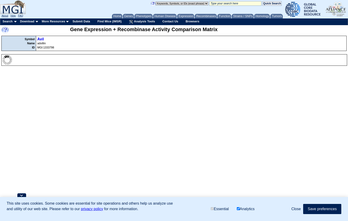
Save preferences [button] (322, 209)
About (5, 15)
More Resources (53, 21)
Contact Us (170, 21)
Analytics (246, 209)
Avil (40, 39)
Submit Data (81, 21)
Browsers (192, 21)
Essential (220, 209)
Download (27, 21)
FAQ (20, 15)
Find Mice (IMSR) (109, 21)
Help (13, 15)
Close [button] (296, 209)
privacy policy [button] (92, 209)
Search (7, 21)
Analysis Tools (142, 22)
